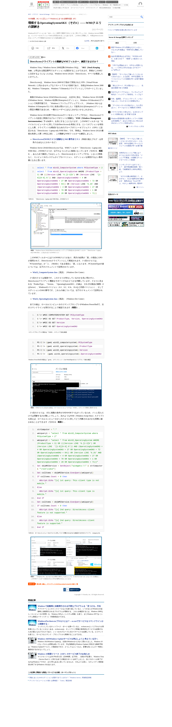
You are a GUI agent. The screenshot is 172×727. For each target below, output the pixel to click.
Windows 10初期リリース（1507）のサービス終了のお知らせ (64, 654)
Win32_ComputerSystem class (45, 272)
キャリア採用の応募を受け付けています (123, 30)
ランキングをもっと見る (136, 126)
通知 (53, 48)
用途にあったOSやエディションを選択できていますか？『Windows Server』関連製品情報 (60, 677)
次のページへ (74, 589)
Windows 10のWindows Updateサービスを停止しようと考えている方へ (68, 639)
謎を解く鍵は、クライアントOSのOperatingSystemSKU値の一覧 (57, 584)
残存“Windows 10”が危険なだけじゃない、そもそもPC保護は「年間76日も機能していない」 (127, 50)
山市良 (87, 41)
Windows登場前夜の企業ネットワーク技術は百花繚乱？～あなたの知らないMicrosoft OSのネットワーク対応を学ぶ (127, 121)
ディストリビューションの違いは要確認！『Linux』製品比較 (50, 680)
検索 (142, 17)
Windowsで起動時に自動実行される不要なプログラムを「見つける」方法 (69, 606)
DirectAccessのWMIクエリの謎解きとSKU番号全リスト (56, 139)
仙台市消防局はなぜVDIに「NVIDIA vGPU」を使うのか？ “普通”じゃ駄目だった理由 (126, 59)
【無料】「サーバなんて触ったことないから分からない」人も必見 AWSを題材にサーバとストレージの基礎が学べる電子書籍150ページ (125, 143)
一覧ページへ (139, 187)
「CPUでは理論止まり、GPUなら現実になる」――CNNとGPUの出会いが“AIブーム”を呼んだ (127, 67)
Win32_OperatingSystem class (45, 299)
